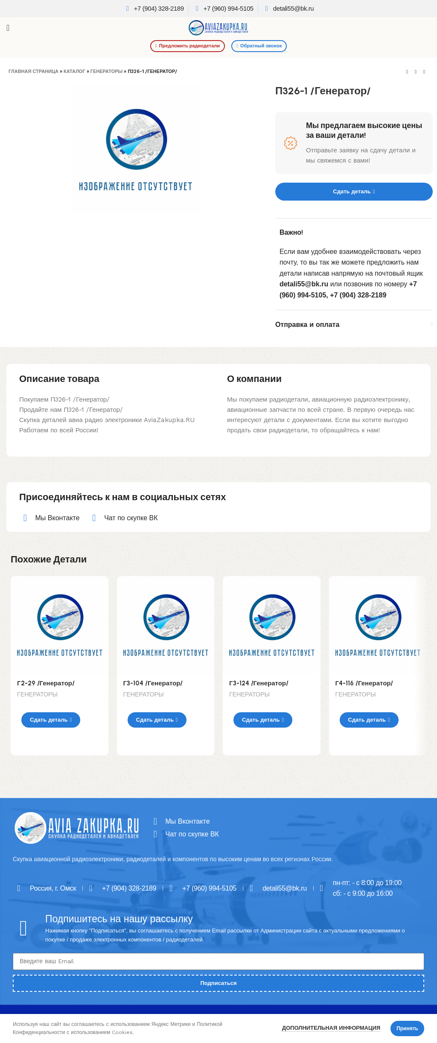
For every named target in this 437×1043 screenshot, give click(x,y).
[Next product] (424, 72)
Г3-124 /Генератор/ (258, 683)
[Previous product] (407, 72)
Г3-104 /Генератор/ (153, 683)
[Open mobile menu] (8, 27)
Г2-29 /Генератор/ (46, 683)
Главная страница (33, 71)
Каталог (74, 71)
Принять (407, 1028)
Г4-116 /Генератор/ (364, 683)
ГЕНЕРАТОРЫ (106, 71)
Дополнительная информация (331, 1028)
